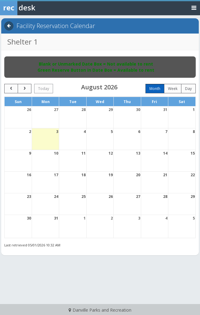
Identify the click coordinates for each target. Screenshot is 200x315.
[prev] (11, 88)
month (154, 88)
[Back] (8, 25)
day (188, 88)
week (172, 88)
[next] (24, 88)
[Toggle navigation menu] (193, 7)
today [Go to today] (43, 88)
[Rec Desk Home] (33, 7)
